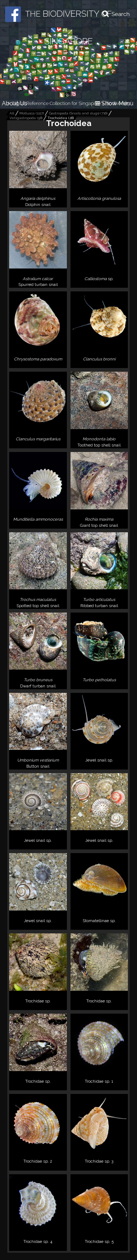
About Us (14, 103)
